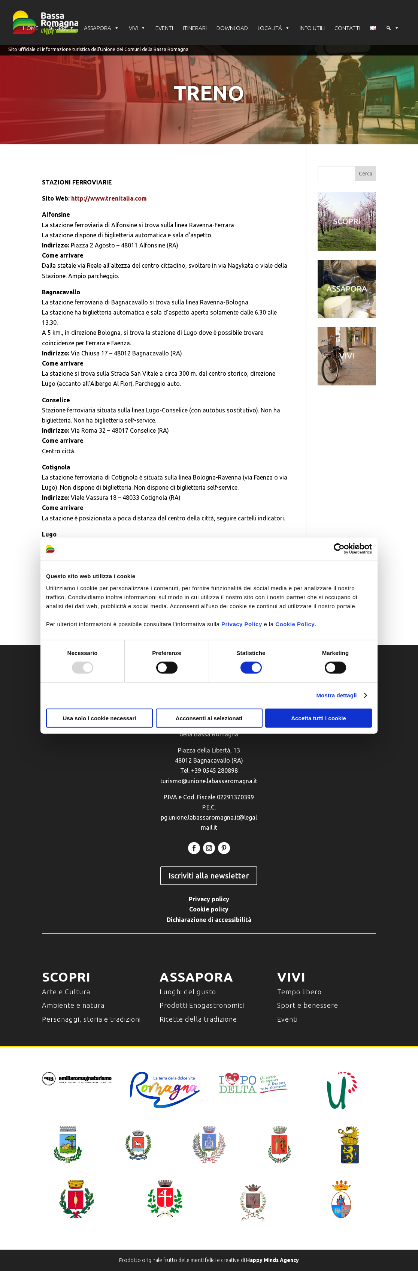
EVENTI (164, 28)
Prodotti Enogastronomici (202, 1005)
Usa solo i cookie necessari (99, 718)
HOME (31, 28)
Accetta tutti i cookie (318, 718)
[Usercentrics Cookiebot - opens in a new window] (339, 549)
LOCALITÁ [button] (274, 28)
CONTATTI (347, 28)
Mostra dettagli (336, 695)
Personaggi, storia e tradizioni (91, 1019)
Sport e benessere (307, 1005)
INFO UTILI (312, 28)
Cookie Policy (295, 624)
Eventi (287, 1019)
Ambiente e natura (73, 1005)
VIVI (137, 28)
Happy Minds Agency (272, 1260)
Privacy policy (209, 899)
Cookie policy (208, 909)
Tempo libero (299, 991)
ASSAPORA (101, 28)
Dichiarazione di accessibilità (209, 919)
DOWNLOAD (232, 28)
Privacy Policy (241, 624)
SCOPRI (61, 28)
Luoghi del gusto (188, 991)
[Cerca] (392, 28)
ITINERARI (195, 28)
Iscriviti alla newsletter (209, 875)
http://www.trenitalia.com (109, 198)
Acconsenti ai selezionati (209, 718)
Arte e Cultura (66, 991)
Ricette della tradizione (198, 1019)
